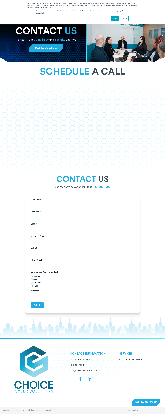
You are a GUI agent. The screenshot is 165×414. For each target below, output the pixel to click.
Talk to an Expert (146, 401)
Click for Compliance (46, 48)
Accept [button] (115, 18)
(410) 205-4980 (101, 187)
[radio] (78, 276)
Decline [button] (124, 18)
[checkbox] (78, 281)
